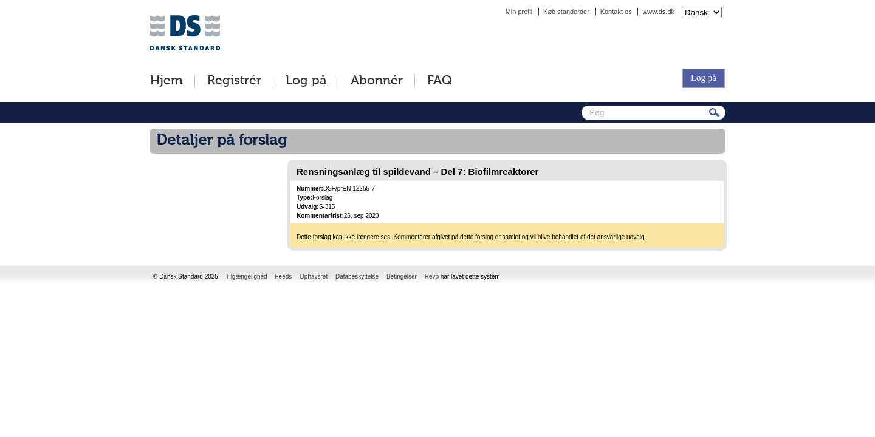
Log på (306, 81)
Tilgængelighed (246, 276)
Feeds (283, 276)
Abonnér (377, 81)
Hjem (166, 81)
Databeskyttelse (357, 276)
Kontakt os (616, 11)
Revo (432, 276)
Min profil (519, 11)
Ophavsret (314, 276)
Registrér (234, 81)
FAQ (439, 81)
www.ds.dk (658, 11)
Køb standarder (566, 11)
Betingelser (401, 276)
